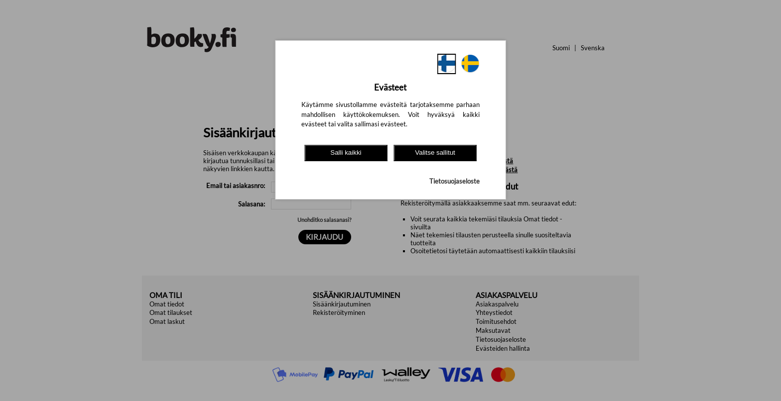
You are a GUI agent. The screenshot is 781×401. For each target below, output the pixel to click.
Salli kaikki (345, 152)
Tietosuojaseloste (454, 181)
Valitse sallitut (435, 152)
